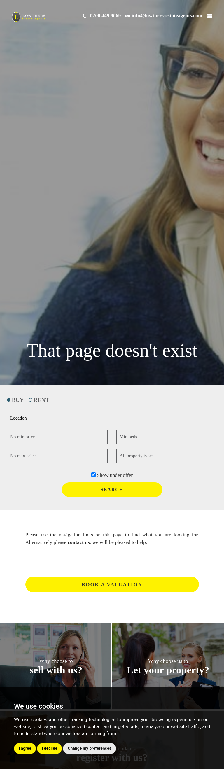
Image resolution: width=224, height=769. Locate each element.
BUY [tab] (15, 400)
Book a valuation (112, 584)
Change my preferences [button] (89, 748)
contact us (79, 542)
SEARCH (112, 489)
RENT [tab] (39, 400)
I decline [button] (49, 748)
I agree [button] (25, 748)
